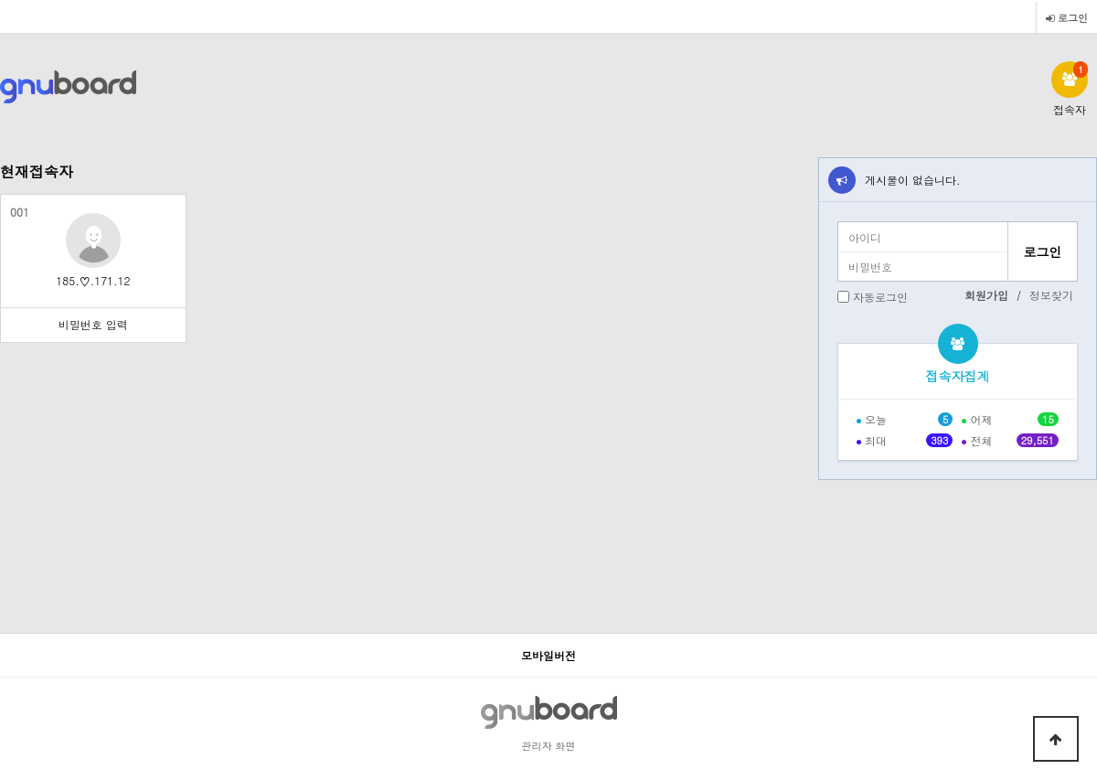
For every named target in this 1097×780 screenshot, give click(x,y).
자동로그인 (880, 297)
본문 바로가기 (0, 0)
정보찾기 (1051, 295)
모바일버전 (548, 655)
